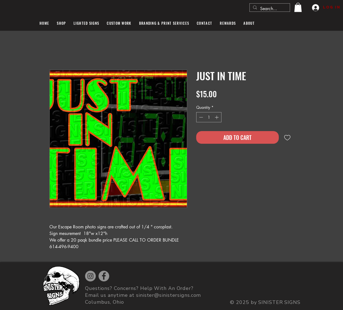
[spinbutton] (209, 117)
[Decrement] (200, 117)
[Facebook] (104, 276)
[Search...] (269, 9)
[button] (298, 7)
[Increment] (217, 117)
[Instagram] (90, 276)
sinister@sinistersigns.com (168, 295)
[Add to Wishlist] (287, 137)
